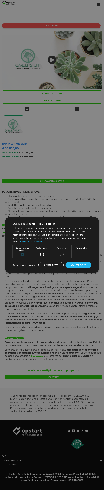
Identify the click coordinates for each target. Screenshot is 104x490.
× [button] (94, 220)
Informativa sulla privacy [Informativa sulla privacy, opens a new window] (31, 241)
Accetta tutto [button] (78, 265)
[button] (24, 265)
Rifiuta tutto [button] (50, 265)
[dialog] (52, 245)
